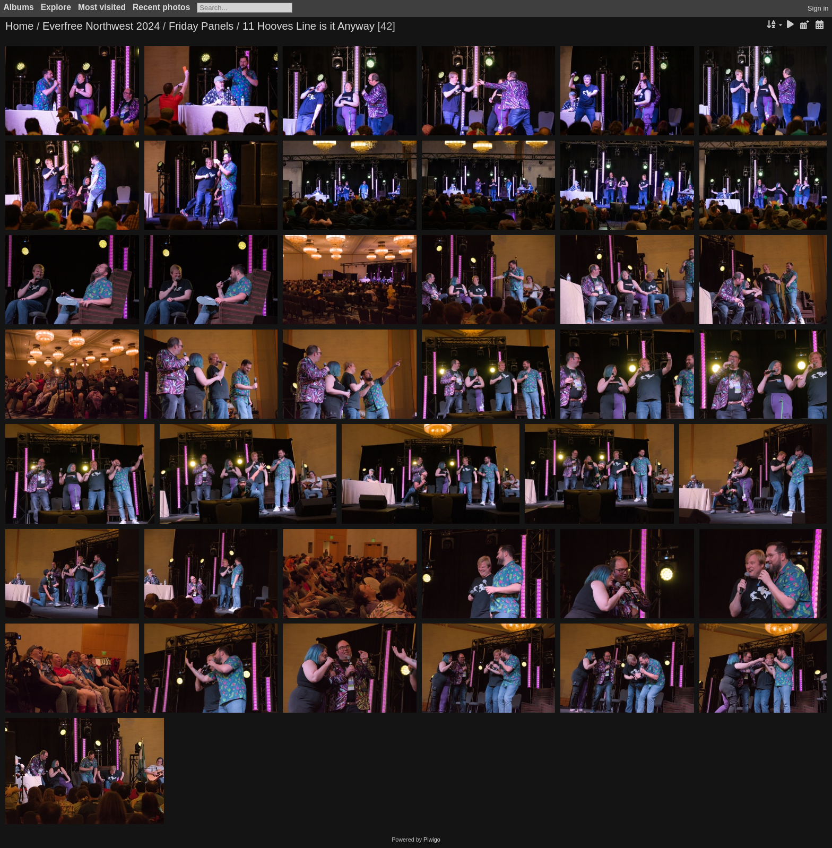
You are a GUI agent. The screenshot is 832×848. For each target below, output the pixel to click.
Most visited (102, 7)
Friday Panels (201, 26)
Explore (56, 7)
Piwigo (431, 839)
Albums (19, 7)
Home (19, 26)
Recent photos (161, 7)
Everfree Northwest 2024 (101, 26)
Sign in (818, 8)
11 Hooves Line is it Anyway (308, 26)
